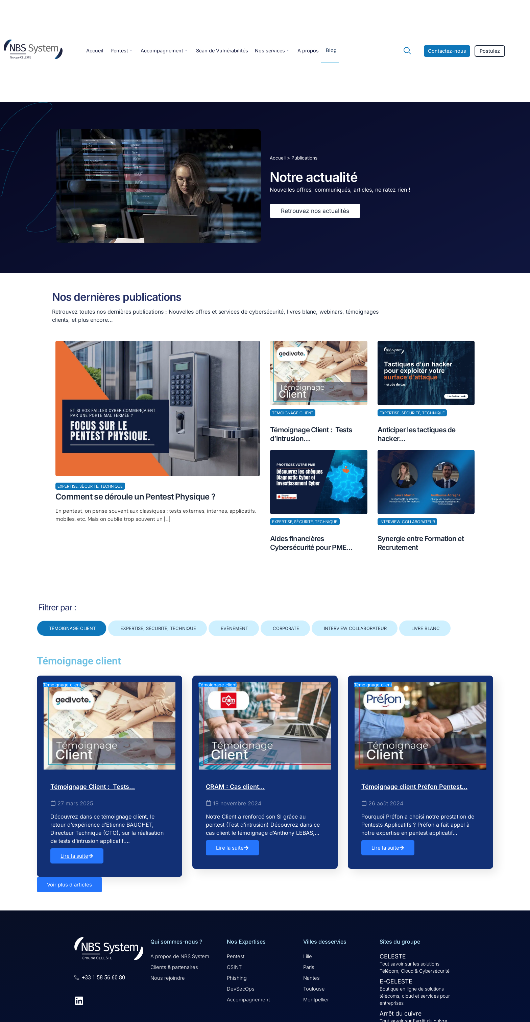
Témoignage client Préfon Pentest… (414, 786)
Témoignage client (292, 415)
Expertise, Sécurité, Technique (90, 488)
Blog (341, 50)
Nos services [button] (279, 51)
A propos (318, 51)
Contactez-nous (447, 51)
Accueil (95, 51)
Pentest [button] (123, 51)
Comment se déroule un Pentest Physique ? (136, 498)
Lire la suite (77, 856)
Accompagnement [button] (167, 51)
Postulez (490, 51)
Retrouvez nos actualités (315, 211)
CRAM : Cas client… (235, 786)
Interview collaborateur (407, 522)
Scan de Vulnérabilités (228, 51)
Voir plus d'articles (69, 884)
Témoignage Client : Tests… (92, 786)
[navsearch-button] (404, 51)
